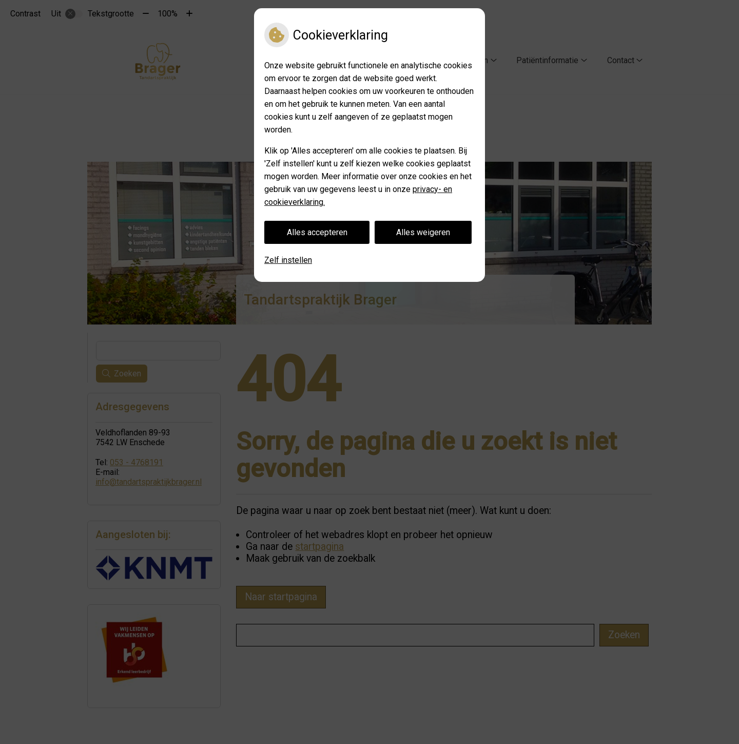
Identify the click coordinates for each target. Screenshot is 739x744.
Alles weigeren (423, 232)
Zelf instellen (288, 260)
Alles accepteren (317, 232)
